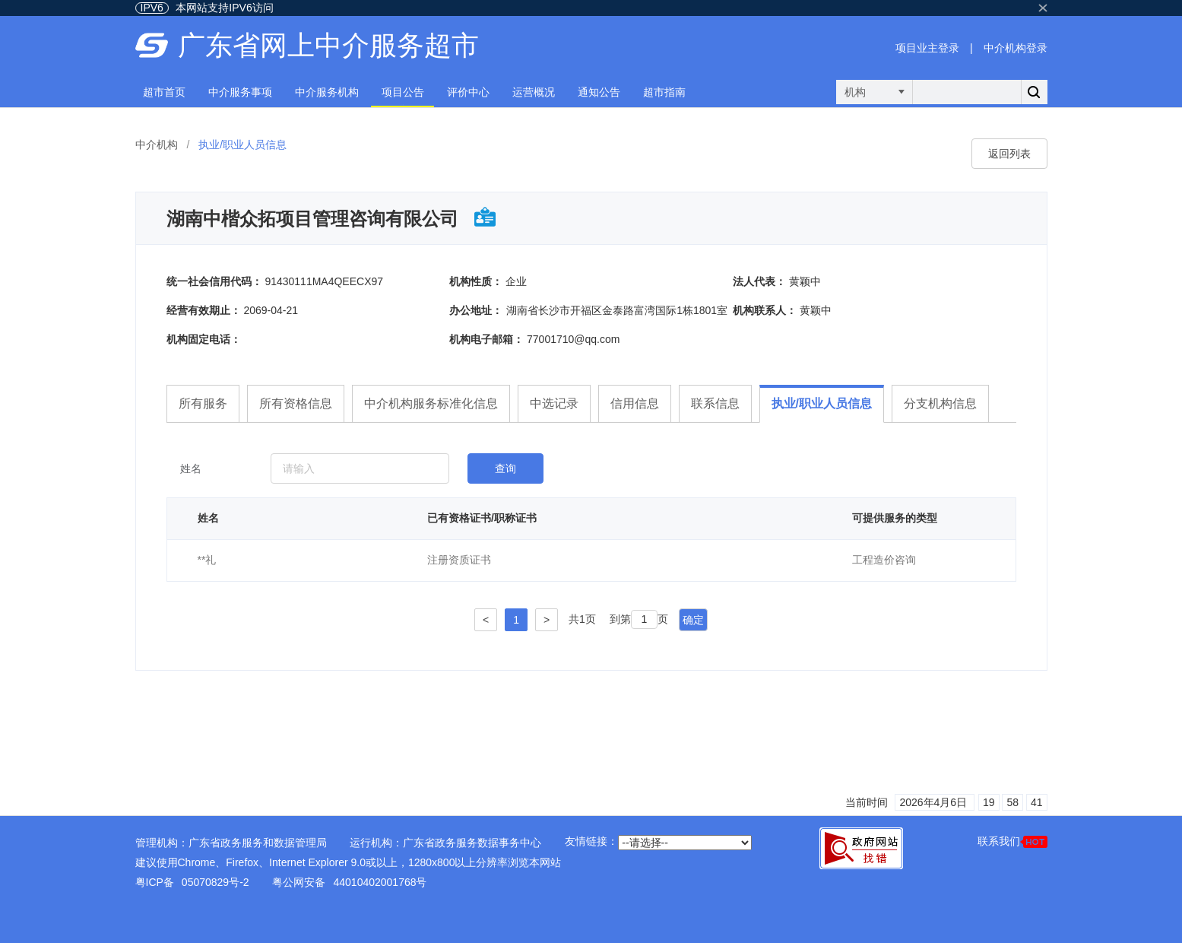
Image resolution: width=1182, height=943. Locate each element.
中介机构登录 (1015, 48)
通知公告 (599, 92)
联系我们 (1012, 841)
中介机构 (156, 144)
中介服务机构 (327, 92)
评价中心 (468, 92)
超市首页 (164, 92)
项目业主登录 (927, 48)
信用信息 (634, 403)
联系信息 (715, 403)
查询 (505, 468)
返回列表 (1009, 154)
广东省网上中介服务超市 (328, 45)
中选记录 (554, 403)
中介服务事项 (240, 92)
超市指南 (664, 92)
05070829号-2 (215, 882)
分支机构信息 (940, 403)
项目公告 (403, 92)
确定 (693, 620)
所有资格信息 (295, 403)
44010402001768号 (379, 882)
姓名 (190, 468)
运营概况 (533, 92)
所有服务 (203, 403)
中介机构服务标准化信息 (431, 403)
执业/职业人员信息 (822, 403)
